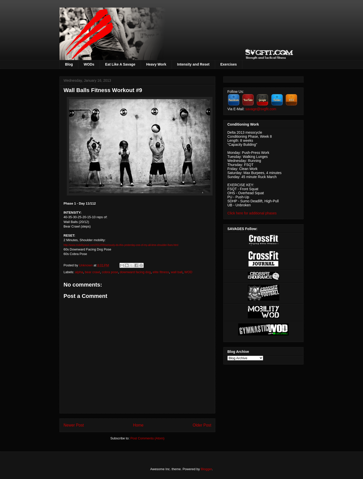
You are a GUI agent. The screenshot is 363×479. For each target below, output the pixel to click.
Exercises (228, 64)
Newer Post (74, 425)
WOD (188, 272)
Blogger (206, 469)
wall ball (177, 272)
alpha (79, 272)
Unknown (86, 265)
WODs (89, 64)
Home (138, 425)
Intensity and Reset (193, 64)
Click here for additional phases (252, 213)
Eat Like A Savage (120, 64)
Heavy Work (156, 64)
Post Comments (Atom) (147, 438)
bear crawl (92, 272)
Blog (69, 64)
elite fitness (161, 272)
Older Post (202, 425)
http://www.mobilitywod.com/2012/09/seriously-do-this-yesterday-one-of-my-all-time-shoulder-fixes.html (121, 245)
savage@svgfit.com (260, 109)
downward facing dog (135, 272)
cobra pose (110, 272)
